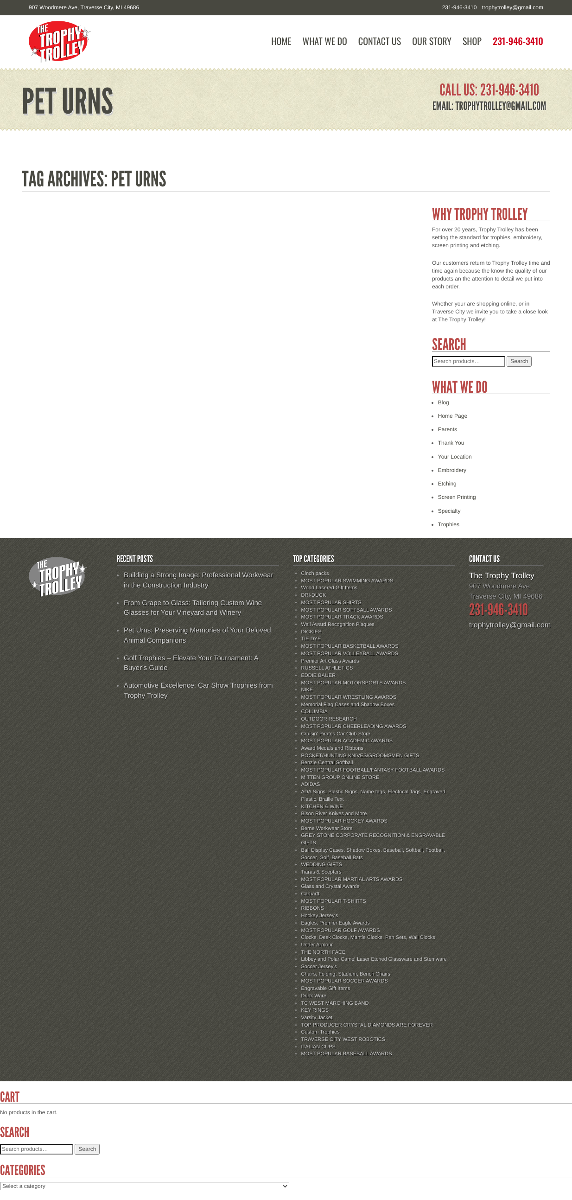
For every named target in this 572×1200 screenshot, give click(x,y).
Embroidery (452, 470)
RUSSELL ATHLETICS (327, 668)
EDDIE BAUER (318, 675)
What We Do (325, 41)
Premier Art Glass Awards (330, 661)
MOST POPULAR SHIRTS (331, 603)
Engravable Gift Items (325, 988)
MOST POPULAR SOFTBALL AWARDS (346, 610)
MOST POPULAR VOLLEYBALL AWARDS (349, 654)
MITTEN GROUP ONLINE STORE (340, 777)
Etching (447, 483)
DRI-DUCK (313, 595)
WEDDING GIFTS (322, 865)
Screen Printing (457, 497)
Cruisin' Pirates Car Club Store (335, 734)
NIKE (307, 690)
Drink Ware (314, 996)
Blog (443, 402)
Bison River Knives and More (334, 814)
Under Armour (317, 945)
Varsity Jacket (317, 1018)
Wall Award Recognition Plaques (338, 624)
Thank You (451, 443)
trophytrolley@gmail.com (512, 7)
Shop (472, 41)
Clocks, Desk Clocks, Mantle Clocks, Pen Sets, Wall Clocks (368, 937)
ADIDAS (310, 784)
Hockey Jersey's (319, 916)
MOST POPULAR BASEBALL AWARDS (346, 1054)
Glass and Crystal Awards (330, 886)
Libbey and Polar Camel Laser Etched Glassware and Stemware (374, 959)
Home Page (452, 416)
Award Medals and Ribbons (332, 748)
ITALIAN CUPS (318, 1047)
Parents (447, 429)
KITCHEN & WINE (322, 807)
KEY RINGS (315, 1010)
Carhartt (310, 894)
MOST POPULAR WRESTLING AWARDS (349, 697)
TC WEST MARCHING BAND (335, 1003)
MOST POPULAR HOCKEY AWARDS (344, 821)
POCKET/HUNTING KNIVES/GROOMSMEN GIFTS (360, 756)
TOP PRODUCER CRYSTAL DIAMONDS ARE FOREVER (367, 1025)
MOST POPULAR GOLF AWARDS (340, 930)
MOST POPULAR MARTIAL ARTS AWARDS (352, 879)
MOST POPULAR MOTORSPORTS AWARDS (353, 683)
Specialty (449, 511)
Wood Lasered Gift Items (329, 588)
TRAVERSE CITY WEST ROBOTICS (343, 1039)
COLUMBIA (314, 712)
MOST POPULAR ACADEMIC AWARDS (347, 741)
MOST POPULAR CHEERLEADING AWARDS (354, 726)
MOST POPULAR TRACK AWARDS (342, 617)
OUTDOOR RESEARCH (329, 719)
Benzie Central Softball (327, 763)
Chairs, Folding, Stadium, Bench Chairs (346, 974)
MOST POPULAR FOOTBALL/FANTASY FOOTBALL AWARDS (373, 770)
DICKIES (311, 632)
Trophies (448, 524)
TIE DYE (311, 639)
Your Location (455, 456)
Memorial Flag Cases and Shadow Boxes (348, 705)
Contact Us (379, 41)
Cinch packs (315, 573)
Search (519, 361)
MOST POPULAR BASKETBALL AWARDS (350, 646)
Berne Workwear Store (327, 828)
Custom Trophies (320, 1032)
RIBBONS (312, 908)
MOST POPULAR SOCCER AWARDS (344, 981)
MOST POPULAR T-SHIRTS (333, 901)
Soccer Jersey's (319, 967)
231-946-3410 (518, 41)
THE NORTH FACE (323, 952)
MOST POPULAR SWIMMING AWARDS (347, 581)
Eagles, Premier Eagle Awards (335, 923)
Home (281, 41)
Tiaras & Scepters (321, 872)
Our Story (431, 41)
